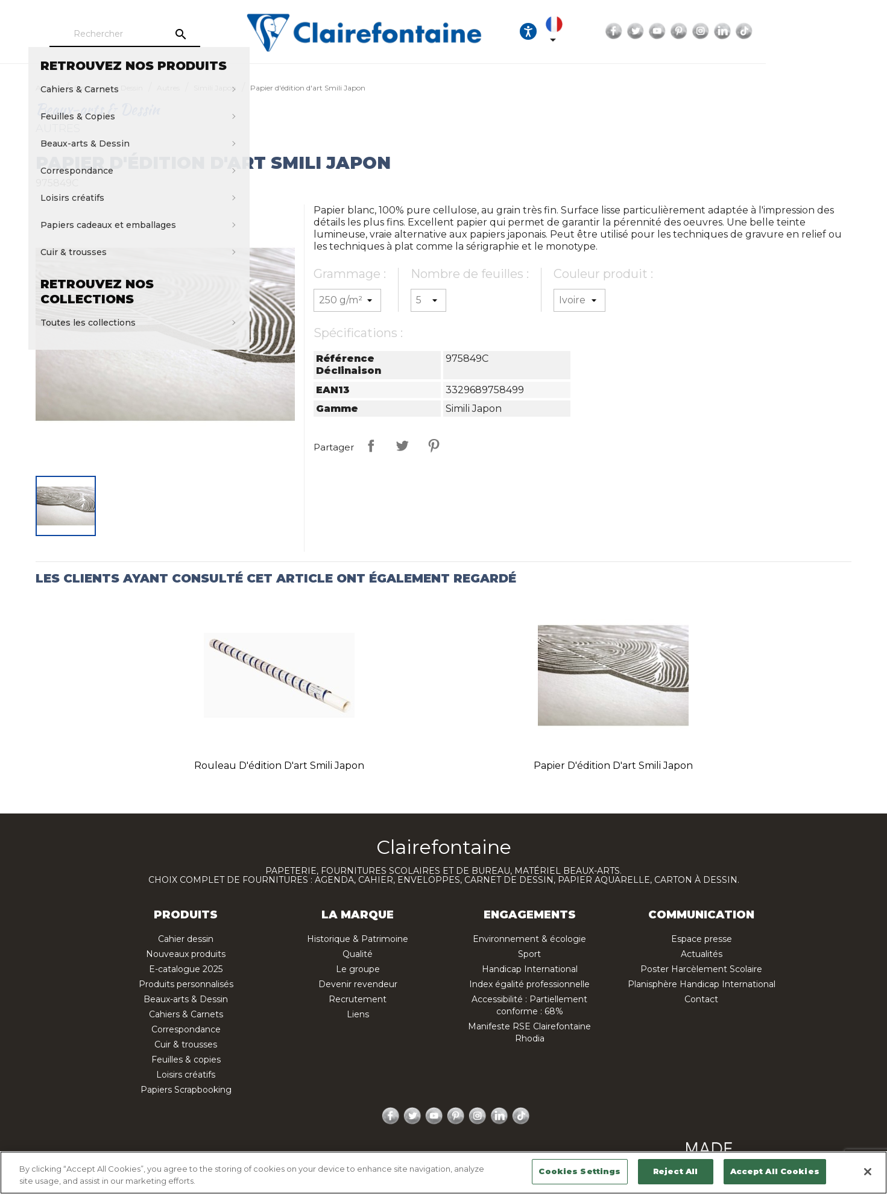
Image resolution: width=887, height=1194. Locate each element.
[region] (443, 1172)
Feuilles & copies (186, 1059)
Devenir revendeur (357, 984)
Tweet (402, 446)
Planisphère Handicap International (701, 984)
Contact (701, 999)
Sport (529, 954)
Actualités (701, 954)
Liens (358, 1014)
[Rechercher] (158, 34)
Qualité (357, 954)
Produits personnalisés (186, 984)
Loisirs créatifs (185, 1074)
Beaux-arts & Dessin (186, 999)
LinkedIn (825, 31)
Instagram (803, 31)
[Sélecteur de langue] (662, 31)
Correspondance (186, 1029)
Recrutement (358, 999)
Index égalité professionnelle (529, 984)
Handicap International (530, 969)
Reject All (675, 1171)
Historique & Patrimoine (357, 938)
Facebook (717, 31)
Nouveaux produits (186, 954)
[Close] (867, 1171)
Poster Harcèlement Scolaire (701, 969)
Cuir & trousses (185, 1044)
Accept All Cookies (774, 1171)
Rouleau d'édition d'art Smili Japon (279, 765)
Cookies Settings (579, 1171)
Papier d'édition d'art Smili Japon (613, 765)
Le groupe (358, 969)
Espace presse (701, 938)
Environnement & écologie (529, 938)
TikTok (847, 31)
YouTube (760, 31)
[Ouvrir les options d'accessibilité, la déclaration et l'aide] (625, 31)
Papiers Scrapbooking (186, 1089)
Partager (371, 446)
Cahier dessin (185, 938)
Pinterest (782, 31)
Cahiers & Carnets (186, 1014)
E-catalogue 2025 (186, 969)
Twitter (738, 31)
